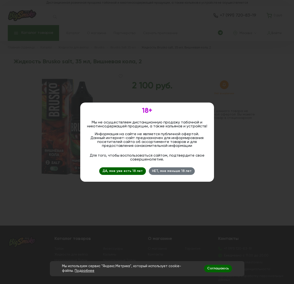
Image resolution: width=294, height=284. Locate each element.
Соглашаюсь (218, 268)
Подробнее (84, 271)
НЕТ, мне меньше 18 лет (172, 171)
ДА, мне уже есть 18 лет (122, 171)
